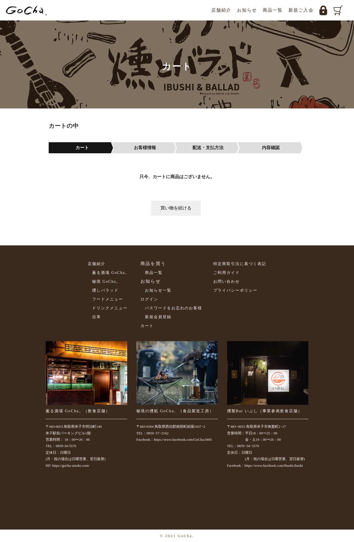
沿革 (96, 317)
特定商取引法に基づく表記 (239, 264)
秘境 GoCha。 (106, 281)
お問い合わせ (226, 281)
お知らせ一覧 (158, 290)
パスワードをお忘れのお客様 (173, 308)
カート (147, 326)
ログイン (149, 299)
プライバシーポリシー (235, 290)
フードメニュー (107, 299)
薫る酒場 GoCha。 (110, 273)
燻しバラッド (105, 290)
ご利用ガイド (226, 273)
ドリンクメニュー (109, 308)
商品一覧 (273, 10)
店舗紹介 (221, 10)
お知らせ (247, 10)
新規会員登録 (158, 317)
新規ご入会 (301, 10)
